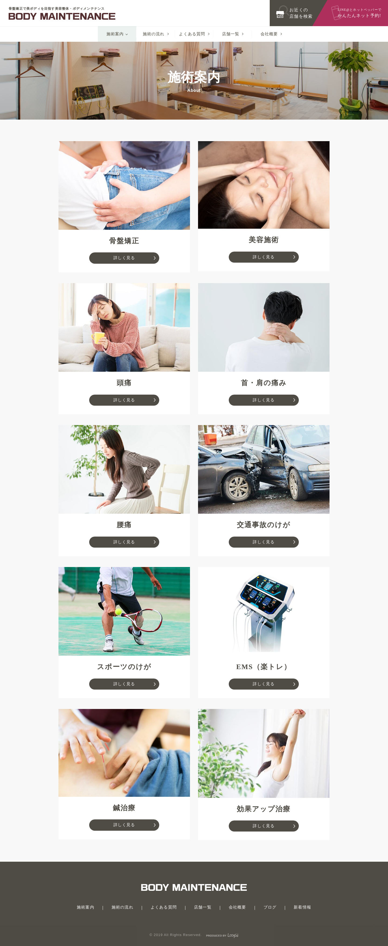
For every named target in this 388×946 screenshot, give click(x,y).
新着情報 (302, 907)
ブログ (270, 907)
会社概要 (269, 34)
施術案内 (115, 34)
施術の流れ (154, 34)
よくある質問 (192, 34)
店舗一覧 (231, 34)
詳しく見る (124, 258)
